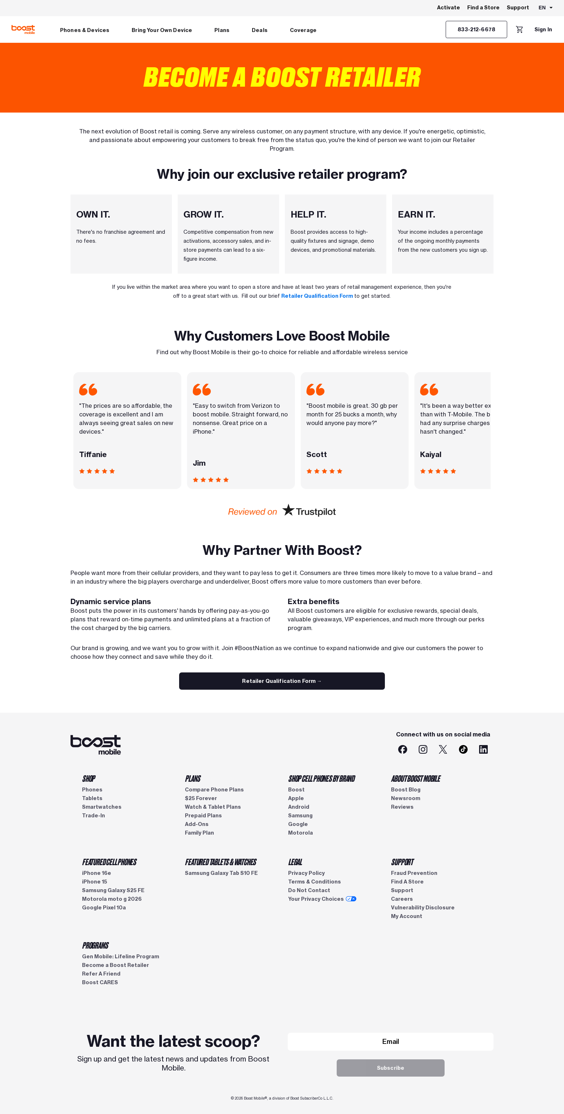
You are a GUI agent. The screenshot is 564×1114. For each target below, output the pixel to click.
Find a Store (483, 7)
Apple (296, 798)
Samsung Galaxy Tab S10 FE (221, 873)
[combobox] (546, 8)
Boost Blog (405, 789)
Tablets (92, 798)
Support (518, 7)
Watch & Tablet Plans (213, 807)
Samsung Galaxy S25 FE (113, 890)
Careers (402, 899)
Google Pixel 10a (104, 907)
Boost (296, 789)
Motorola (300, 833)
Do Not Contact (309, 890)
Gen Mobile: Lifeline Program (120, 956)
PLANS (192, 778)
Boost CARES (100, 982)
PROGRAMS (95, 945)
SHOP (88, 778)
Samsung (300, 815)
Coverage (303, 30)
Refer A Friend (101, 974)
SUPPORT (402, 861)
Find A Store (407, 881)
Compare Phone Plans (214, 789)
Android (298, 807)
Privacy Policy (306, 873)
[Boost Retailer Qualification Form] (282, 681)
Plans (221, 30)
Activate (448, 7)
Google (298, 824)
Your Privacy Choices (322, 899)
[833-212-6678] (476, 29)
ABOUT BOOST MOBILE (415, 778)
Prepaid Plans (203, 815)
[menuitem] (84, 29)
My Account (406, 916)
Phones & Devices (84, 30)
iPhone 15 (94, 881)
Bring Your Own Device (162, 30)
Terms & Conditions (314, 881)
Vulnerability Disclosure (423, 907)
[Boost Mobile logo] (23, 29)
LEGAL (295, 861)
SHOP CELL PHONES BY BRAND (321, 778)
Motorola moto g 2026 (112, 899)
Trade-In (93, 815)
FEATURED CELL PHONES (109, 861)
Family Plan (199, 833)
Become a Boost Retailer (115, 965)
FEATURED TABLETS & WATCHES (220, 861)
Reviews (402, 807)
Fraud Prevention (414, 873)
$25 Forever (201, 798)
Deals (260, 30)
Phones (92, 789)
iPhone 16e (96, 873)
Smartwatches (102, 807)
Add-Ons (197, 824)
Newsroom (405, 798)
